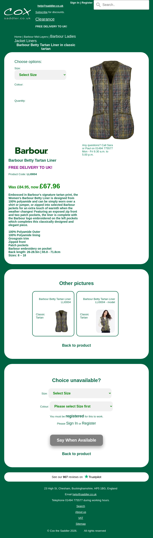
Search (80, 506)
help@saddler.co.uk (50, 5)
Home (18, 36)
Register (87, 2)
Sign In (74, 2)
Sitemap (81, 523)
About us (80, 512)
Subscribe (41, 12)
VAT (80, 517)
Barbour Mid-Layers (36, 36)
